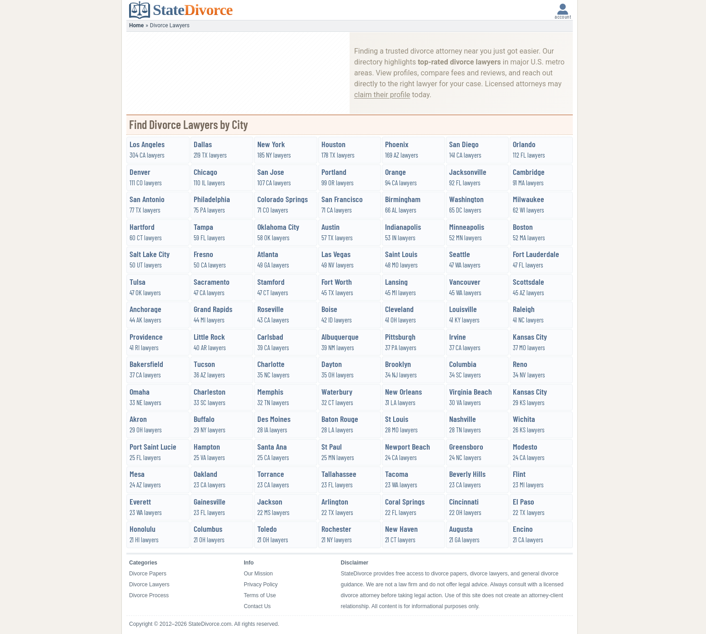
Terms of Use (260, 595)
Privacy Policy (261, 584)
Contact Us (257, 606)
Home (136, 25)
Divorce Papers (147, 573)
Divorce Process (149, 595)
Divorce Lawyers (149, 584)
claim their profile (382, 94)
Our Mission (258, 573)
